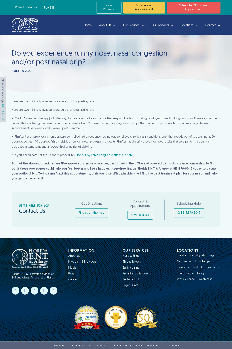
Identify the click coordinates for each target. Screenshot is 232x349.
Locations (187, 25)
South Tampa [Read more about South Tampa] (185, 273)
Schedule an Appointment (144, 7)
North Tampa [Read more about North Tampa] (202, 261)
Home (88, 25)
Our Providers (160, 25)
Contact (210, 25)
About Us (105, 25)
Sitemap (174, 345)
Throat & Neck (132, 261)
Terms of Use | (157, 345)
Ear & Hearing (131, 267)
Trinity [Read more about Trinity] (200, 273)
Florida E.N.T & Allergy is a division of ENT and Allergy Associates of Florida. (33, 276)
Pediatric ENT (131, 279)
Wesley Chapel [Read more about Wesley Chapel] (186, 279)
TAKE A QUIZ (2, 112)
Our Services (131, 25)
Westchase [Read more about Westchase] (205, 279)
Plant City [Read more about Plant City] (198, 267)
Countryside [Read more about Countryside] (198, 255)
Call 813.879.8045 (189, 212)
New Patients (108, 7)
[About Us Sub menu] (114, 25)
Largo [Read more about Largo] (212, 255)
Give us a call (140, 215)
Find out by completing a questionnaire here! (105, 155)
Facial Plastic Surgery (136, 273)
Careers (73, 279)
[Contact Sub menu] (219, 25)
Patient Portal (23, 7)
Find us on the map (91, 212)
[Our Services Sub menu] (142, 25)
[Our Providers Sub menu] (172, 25)
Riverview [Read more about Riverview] (213, 267)
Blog (71, 273)
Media (72, 267)
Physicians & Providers (82, 261)
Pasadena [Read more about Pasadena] (183, 267)
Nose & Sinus (131, 256)
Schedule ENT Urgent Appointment (193, 7)
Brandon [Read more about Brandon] (182, 255)
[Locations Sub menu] (196, 25)
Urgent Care (130, 285)
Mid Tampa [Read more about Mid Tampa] (184, 261)
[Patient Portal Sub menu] (35, 7)
